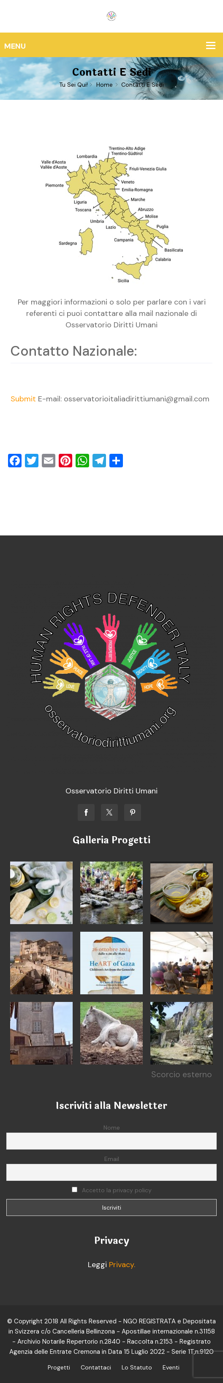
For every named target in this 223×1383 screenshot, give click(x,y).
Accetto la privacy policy (112, 1190)
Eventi (171, 1367)
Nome (111, 1127)
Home (104, 84)
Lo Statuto (137, 1367)
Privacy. (122, 1265)
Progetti (59, 1367)
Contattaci (96, 1367)
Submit (23, 399)
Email (111, 1159)
